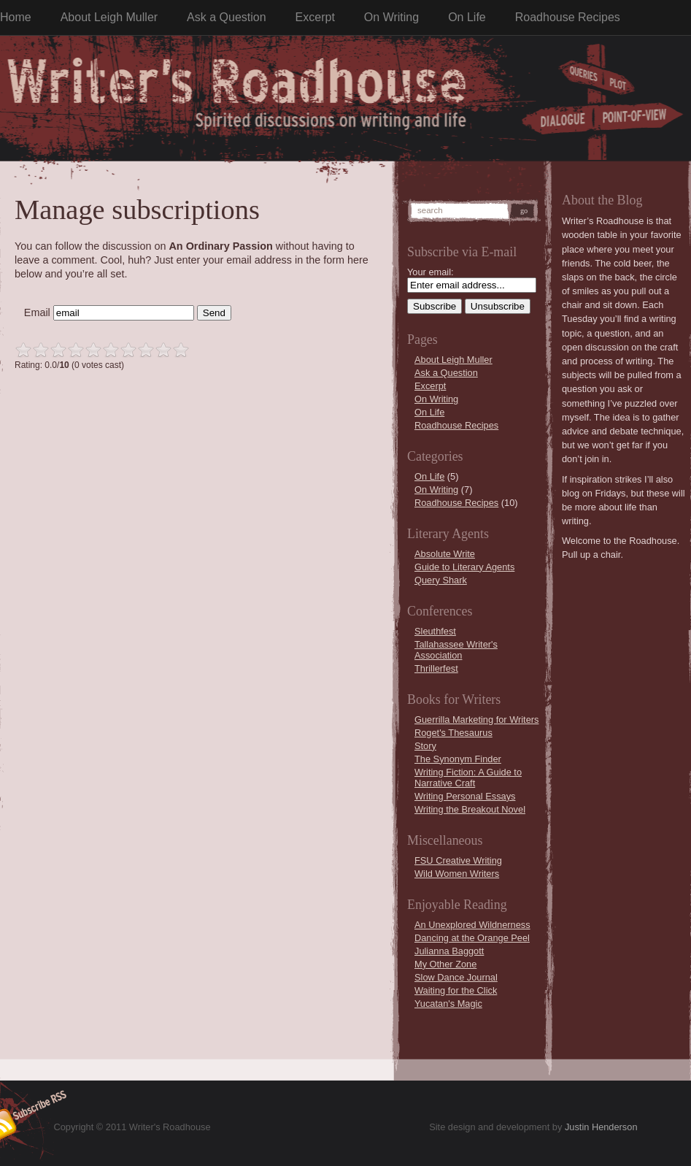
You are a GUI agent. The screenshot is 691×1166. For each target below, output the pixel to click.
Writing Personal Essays (464, 796)
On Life (467, 17)
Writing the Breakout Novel (469, 809)
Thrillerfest (436, 668)
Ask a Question (226, 17)
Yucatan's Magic (448, 1003)
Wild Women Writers (456, 873)
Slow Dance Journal (456, 977)
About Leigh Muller (109, 17)
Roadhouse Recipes (567, 17)
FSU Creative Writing (458, 860)
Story (425, 745)
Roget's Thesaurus (453, 732)
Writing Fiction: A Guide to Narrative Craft (468, 778)
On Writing (391, 17)
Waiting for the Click (455, 990)
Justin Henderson (601, 1126)
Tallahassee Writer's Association (456, 650)
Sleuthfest (435, 631)
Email (37, 312)
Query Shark (440, 580)
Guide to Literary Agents (464, 566)
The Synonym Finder (457, 758)
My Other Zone (445, 964)
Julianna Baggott (449, 951)
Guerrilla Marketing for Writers (476, 719)
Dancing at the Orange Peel (472, 937)
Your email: (430, 271)
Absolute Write (444, 553)
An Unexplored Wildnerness (472, 924)
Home (15, 17)
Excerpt (315, 17)
